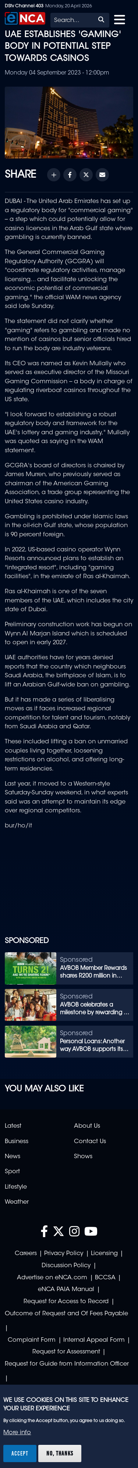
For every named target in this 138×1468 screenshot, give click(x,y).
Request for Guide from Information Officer (67, 1364)
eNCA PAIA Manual (66, 1290)
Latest (13, 1126)
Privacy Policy (63, 1254)
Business (16, 1142)
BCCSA (105, 1278)
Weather (17, 1202)
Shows (83, 1157)
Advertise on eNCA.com (52, 1278)
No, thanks (59, 1453)
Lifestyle (16, 1187)
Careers (26, 1254)
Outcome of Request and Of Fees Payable (66, 1314)
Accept (19, 1453)
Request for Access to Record (66, 1302)
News (12, 1157)
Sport (12, 1172)
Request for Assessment (66, 1352)
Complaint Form (32, 1340)
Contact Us (90, 1142)
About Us (87, 1126)
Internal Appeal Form (94, 1340)
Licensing (104, 1254)
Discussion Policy (66, 1266)
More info (17, 1433)
